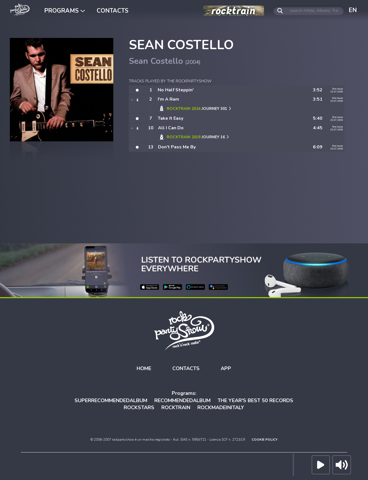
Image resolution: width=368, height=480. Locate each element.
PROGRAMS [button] (64, 11)
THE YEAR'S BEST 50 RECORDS (255, 400)
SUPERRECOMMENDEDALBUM (110, 400)
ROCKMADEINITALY (220, 407)
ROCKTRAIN (175, 407)
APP (226, 368)
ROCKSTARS (139, 407)
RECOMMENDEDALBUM (182, 400)
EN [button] (353, 10)
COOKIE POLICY (264, 439)
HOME (144, 368)
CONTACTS (112, 11)
